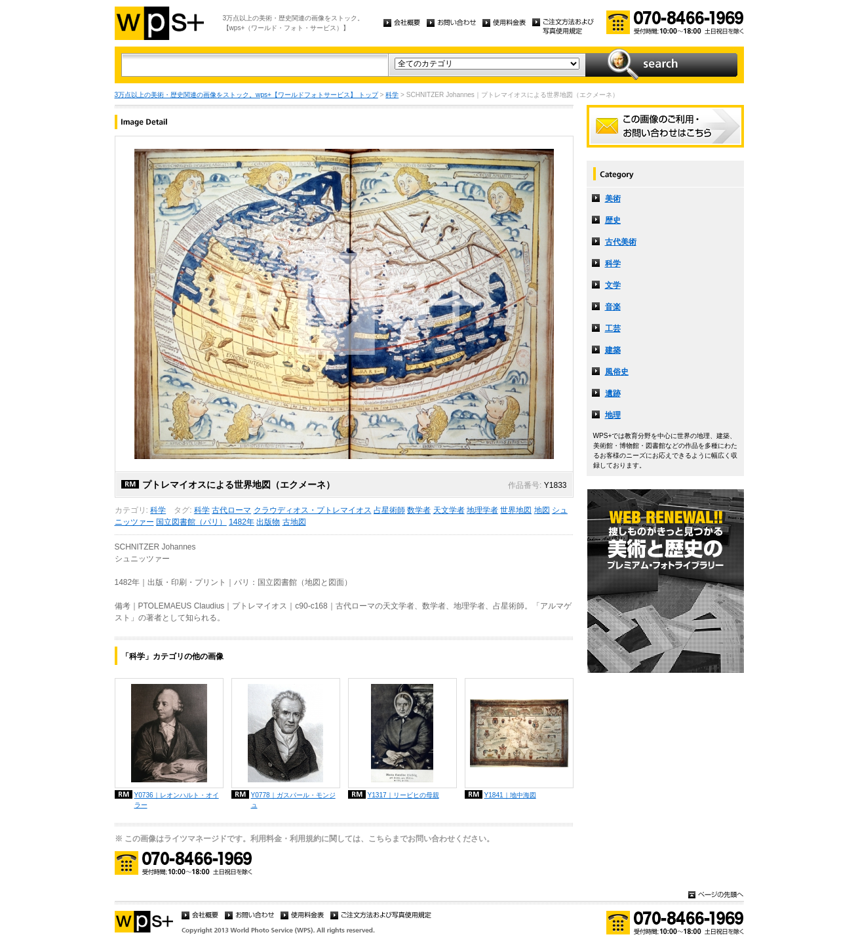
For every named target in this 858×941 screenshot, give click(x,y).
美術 (613, 198)
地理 (613, 415)
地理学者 (482, 510)
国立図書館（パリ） (191, 522)
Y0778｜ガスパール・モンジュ (293, 800)
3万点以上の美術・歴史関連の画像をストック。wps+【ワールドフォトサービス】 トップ (246, 94)
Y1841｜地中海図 (510, 795)
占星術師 (389, 510)
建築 (613, 350)
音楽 (613, 306)
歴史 (613, 220)
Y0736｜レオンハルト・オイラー (176, 800)
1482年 (241, 522)
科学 (392, 94)
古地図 (294, 522)
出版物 (268, 522)
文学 (613, 285)
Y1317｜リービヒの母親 (403, 795)
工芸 (613, 328)
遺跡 (613, 393)
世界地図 (516, 510)
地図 (542, 510)
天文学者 (449, 510)
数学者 (419, 510)
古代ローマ (231, 510)
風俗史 (617, 371)
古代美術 (620, 242)
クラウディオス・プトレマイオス (313, 510)
